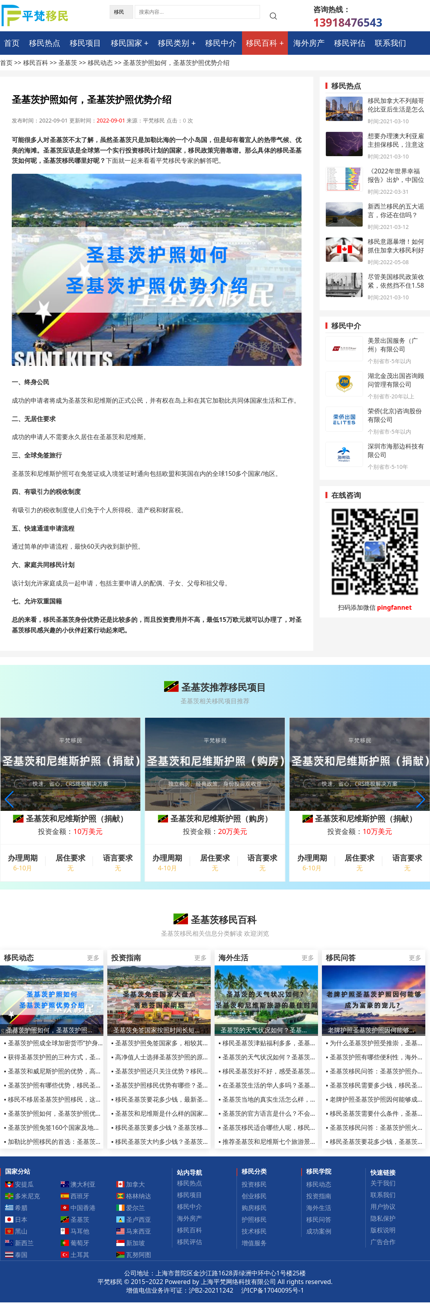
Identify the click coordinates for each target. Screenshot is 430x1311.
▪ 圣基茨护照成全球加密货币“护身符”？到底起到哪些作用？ (86, 1043)
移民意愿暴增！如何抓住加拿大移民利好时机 (396, 250)
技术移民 (254, 1231)
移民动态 (100, 62)
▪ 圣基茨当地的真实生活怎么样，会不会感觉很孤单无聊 (296, 1099)
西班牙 (75, 1196)
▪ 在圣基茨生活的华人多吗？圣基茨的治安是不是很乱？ (296, 1085)
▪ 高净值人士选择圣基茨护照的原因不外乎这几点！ (182, 1057)
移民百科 (261, 43)
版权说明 (383, 1230)
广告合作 (383, 1241)
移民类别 (173, 43)
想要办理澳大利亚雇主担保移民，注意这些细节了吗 (396, 144)
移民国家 (126, 43)
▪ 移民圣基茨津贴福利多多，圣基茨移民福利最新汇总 (293, 1043)
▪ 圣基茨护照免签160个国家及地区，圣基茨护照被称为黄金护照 (92, 1127)
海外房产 (309, 43)
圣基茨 (67, 62)
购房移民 (254, 1207)
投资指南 (318, 1196)
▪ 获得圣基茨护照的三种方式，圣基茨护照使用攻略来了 (81, 1057)
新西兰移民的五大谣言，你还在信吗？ (396, 210)
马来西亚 (134, 1231)
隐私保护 (383, 1218)
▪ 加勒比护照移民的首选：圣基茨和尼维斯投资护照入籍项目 (87, 1141)
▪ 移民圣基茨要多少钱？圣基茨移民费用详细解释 (179, 1127)
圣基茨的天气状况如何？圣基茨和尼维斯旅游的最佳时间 (266, 1030)
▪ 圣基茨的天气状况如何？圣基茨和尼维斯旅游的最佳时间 (299, 1057)
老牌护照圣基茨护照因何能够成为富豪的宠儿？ (373, 1030)
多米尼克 (22, 1196)
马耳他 (75, 1231)
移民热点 (44, 43)
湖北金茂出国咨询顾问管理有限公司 (396, 380)
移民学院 (318, 1171)
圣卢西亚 (134, 1219)
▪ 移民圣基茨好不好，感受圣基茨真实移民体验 (283, 1071)
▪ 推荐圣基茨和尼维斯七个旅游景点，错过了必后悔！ (293, 1141)
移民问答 (318, 1219)
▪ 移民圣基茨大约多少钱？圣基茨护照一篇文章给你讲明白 (191, 1141)
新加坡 (130, 1243)
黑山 (16, 1231)
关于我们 (383, 1183)
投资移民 (254, 1184)
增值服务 (254, 1243)
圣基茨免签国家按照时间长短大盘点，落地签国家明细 (159, 1030)
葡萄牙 (75, 1243)
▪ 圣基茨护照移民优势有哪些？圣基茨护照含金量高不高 (188, 1085)
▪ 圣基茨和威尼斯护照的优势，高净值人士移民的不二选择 (84, 1071)
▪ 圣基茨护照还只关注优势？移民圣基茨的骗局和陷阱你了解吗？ (201, 1071)
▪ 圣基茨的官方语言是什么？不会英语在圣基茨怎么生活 (296, 1113)
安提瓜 (19, 1184)
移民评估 (349, 43)
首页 (12, 43)
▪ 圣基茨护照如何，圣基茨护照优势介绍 (59, 1113)
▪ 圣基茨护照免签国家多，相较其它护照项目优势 (179, 1043)
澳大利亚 (78, 1184)
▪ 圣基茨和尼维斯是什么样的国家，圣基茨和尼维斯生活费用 (194, 1113)
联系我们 (390, 43)
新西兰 (19, 1243)
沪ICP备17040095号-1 (272, 1290)
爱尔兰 (130, 1207)
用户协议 (383, 1206)
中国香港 (78, 1207)
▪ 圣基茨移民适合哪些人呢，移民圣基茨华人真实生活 (293, 1127)
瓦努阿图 (134, 1254)
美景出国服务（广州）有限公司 (393, 344)
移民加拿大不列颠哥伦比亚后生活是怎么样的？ (396, 109)
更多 (93, 957)
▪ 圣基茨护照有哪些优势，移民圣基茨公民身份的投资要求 (84, 1085)
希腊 (16, 1207)
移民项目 (85, 43)
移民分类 (254, 1171)
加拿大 (130, 1184)
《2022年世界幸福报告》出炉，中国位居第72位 (396, 180)
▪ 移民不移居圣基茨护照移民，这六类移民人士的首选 (78, 1099)
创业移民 (254, 1196)
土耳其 (75, 1254)
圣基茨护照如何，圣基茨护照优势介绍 (52, 1030)
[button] (421, 799)
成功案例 (318, 1231)
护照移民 (254, 1219)
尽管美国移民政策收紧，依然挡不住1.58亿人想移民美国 (396, 285)
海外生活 (318, 1207)
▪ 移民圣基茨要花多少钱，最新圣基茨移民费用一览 (182, 1099)
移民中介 (221, 43)
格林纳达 (134, 1196)
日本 (16, 1219)
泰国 (16, 1254)
